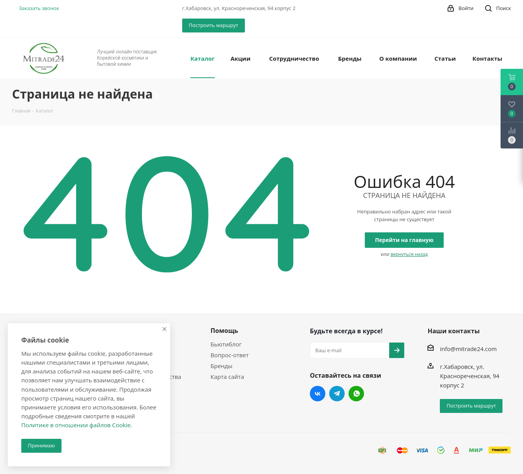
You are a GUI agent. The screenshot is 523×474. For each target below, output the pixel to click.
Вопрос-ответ (229, 355)
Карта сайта (227, 376)
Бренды (221, 366)
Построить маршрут (213, 25)
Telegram (337, 393)
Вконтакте (317, 393)
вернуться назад (408, 254)
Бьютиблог (225, 344)
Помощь (224, 330)
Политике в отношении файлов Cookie (75, 425)
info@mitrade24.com (468, 349)
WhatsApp (356, 393)
